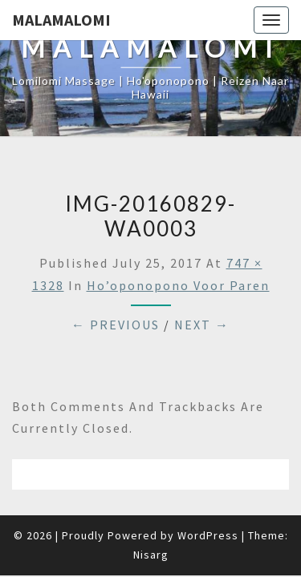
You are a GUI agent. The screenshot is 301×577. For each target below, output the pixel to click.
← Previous (115, 325)
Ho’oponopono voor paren (178, 285)
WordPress (207, 535)
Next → (202, 325)
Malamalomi (61, 20)
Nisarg (151, 554)
